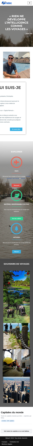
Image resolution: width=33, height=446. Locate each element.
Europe (17, 178)
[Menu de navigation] (30, 2)
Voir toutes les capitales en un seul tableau (16, 431)
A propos (4, 442)
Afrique (28, 176)
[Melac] (6, 3)
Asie (13, 178)
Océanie (23, 178)
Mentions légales (7, 444)
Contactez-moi (14, 442)
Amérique (9, 178)
